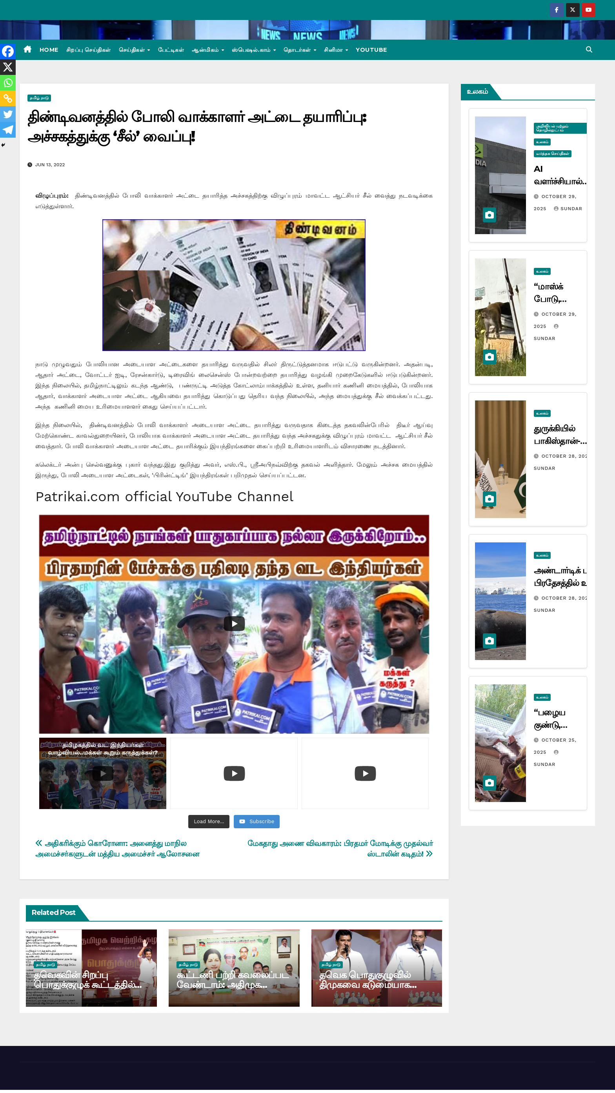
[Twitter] (8, 114)
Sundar (568, 208)
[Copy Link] (8, 98)
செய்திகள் (133, 49)
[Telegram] (8, 130)
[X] (8, 67)
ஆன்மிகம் (206, 49)
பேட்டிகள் (171, 49)
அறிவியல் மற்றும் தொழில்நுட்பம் (552, 128)
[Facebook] (8, 51)
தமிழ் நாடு (39, 98)
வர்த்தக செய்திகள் (552, 153)
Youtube (371, 49)
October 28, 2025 (567, 456)
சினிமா (334, 49)
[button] (589, 49)
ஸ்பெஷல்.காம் (252, 49)
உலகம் (542, 142)
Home (49, 49)
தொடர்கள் (298, 49)
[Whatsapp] (8, 83)
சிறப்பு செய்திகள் (88, 49)
